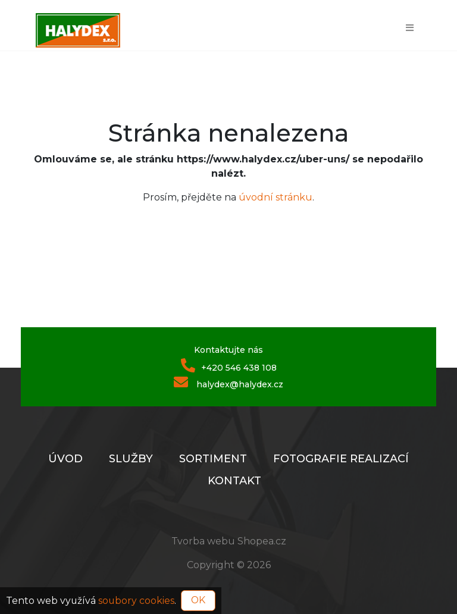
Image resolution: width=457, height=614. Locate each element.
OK (198, 600)
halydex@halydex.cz (228, 383)
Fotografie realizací (341, 458)
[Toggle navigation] (409, 27)
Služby (131, 458)
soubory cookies (136, 600)
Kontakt (234, 480)
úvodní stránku (275, 197)
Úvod (65, 458)
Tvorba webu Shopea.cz (228, 541)
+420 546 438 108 (229, 366)
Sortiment (213, 458)
